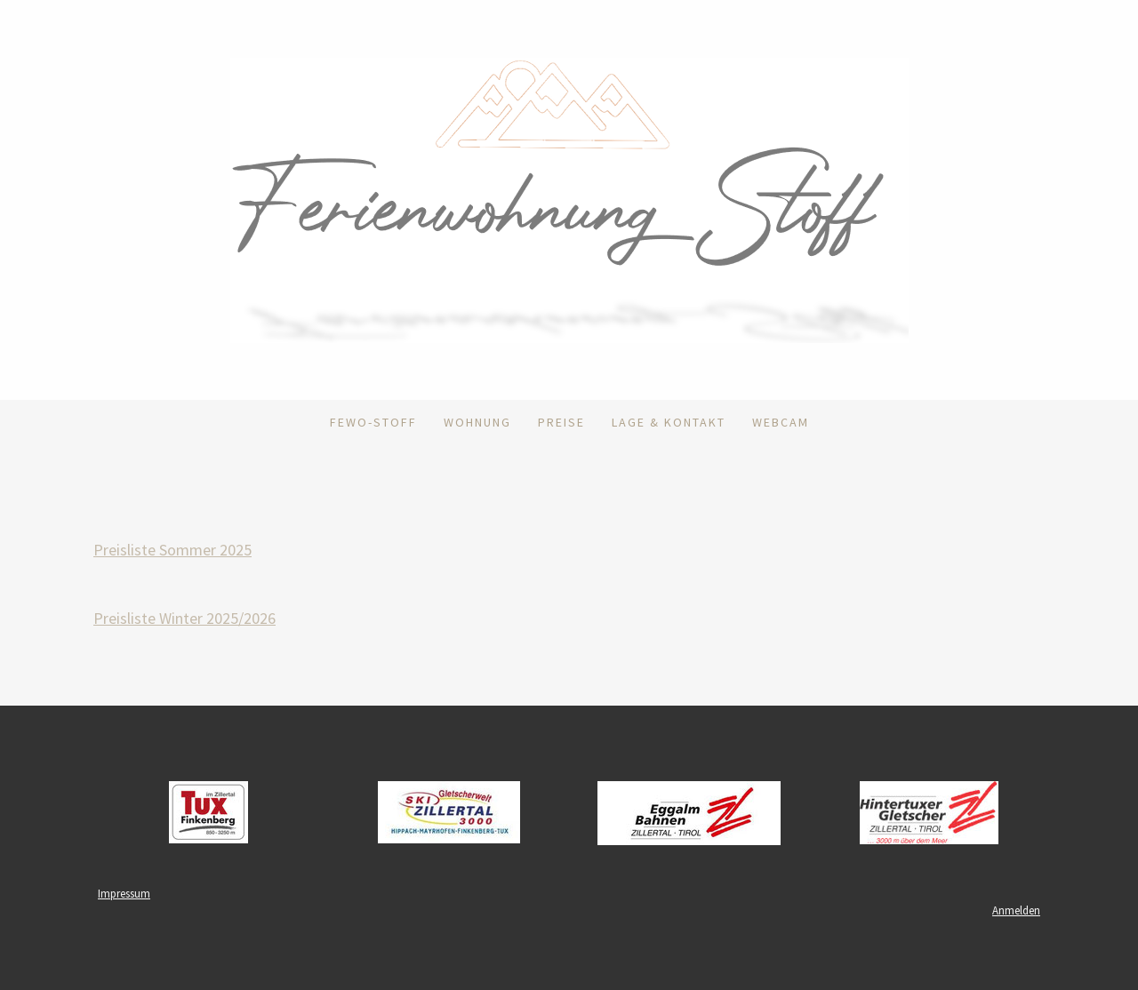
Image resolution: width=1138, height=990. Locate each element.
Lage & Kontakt (668, 422)
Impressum (124, 893)
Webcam (780, 422)
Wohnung (477, 422)
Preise (561, 422)
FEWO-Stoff (373, 422)
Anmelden (1016, 910)
